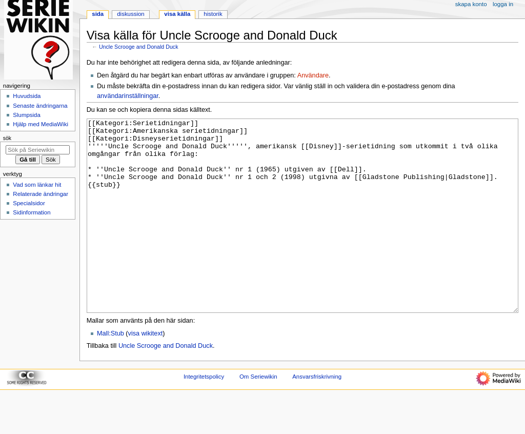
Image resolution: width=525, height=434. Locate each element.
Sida (98, 14)
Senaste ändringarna (40, 106)
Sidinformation (31, 212)
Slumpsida (26, 115)
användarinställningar (127, 96)
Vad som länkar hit (37, 185)
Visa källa (177, 14)
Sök (7, 138)
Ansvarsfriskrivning (316, 415)
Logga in (503, 4)
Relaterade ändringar (40, 194)
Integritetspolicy (204, 415)
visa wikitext (145, 372)
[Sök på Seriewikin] (38, 149)
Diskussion (130, 14)
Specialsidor (29, 203)
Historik (213, 14)
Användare (313, 75)
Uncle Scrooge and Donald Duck (138, 47)
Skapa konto (471, 4)
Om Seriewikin (258, 415)
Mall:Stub (110, 372)
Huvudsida (27, 96)
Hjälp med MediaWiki (40, 124)
